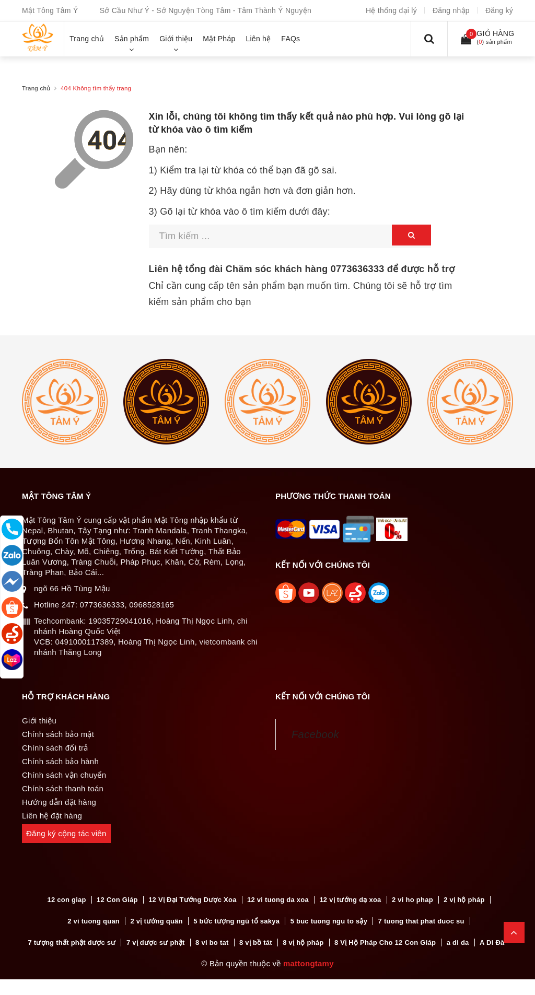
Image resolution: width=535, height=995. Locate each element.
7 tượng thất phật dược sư (72, 942)
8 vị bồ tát (255, 942)
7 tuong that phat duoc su (421, 921)
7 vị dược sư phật (155, 942)
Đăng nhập (451, 10)
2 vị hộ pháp (464, 900)
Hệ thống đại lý (391, 10)
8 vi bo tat (211, 942)
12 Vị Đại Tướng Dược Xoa (192, 900)
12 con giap (66, 900)
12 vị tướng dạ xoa (350, 900)
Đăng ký (499, 10)
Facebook (315, 734)
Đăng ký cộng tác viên (66, 833)
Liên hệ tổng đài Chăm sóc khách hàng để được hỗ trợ (302, 269)
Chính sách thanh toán (62, 788)
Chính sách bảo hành (60, 761)
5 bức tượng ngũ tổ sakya (236, 921)
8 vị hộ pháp (303, 942)
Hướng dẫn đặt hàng (59, 802)
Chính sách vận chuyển (64, 774)
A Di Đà (492, 942)
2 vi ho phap (412, 900)
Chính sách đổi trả (55, 747)
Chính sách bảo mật (58, 734)
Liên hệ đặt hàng (52, 815)
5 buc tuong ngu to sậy (329, 921)
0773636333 (358, 269)
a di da (458, 942)
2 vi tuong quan (93, 921)
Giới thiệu (39, 720)
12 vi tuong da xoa (278, 900)
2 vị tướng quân (156, 921)
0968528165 (151, 604)
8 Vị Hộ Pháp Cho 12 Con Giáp (385, 942)
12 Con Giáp (117, 900)
